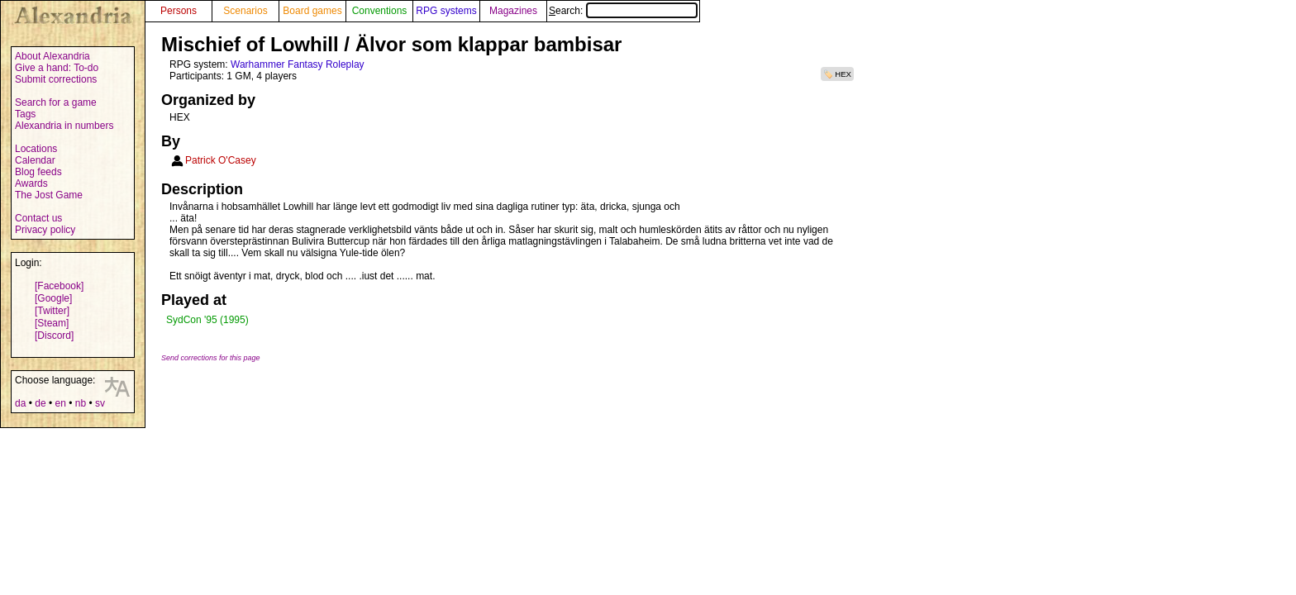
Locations (36, 149)
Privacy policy (45, 230)
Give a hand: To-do (56, 68)
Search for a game (56, 102)
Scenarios (245, 11)
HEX (843, 74)
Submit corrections (56, 79)
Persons (178, 11)
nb (80, 403)
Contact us (38, 218)
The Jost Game (49, 195)
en (60, 403)
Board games (312, 11)
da (20, 403)
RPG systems (446, 11)
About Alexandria (52, 56)
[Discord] (54, 335)
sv (100, 403)
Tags (25, 114)
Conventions (379, 11)
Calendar (35, 160)
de (40, 403)
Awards (31, 183)
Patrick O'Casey (220, 160)
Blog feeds (38, 172)
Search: (623, 11)
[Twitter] (52, 311)
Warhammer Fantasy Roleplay (297, 64)
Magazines (513, 11)
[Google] (53, 298)
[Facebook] (59, 286)
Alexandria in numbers (64, 125)
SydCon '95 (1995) (207, 320)
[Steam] (52, 323)
